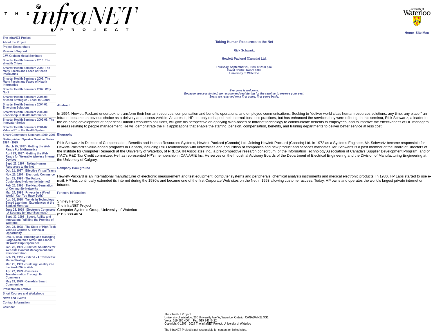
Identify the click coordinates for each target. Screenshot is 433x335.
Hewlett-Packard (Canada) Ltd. (244, 58)
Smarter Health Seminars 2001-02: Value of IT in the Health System (25, 129)
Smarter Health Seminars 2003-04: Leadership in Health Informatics (25, 114)
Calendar (9, 307)
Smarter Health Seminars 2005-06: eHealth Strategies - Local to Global (26, 98)
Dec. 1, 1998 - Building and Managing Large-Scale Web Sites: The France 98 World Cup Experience (30, 240)
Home (409, 32)
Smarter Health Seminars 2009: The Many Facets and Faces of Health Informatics (26, 71)
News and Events (14, 298)
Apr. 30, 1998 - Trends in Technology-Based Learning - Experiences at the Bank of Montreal (30, 202)
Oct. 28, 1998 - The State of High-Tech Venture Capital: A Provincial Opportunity (31, 230)
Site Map (422, 32)
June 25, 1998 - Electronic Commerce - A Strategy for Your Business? (30, 211)
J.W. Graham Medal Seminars (22, 55)
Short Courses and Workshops (23, 293)
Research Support (15, 51)
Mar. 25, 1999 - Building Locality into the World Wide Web (30, 266)
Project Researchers (16, 46)
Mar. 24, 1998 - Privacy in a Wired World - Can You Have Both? (28, 194)
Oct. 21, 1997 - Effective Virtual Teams (31, 170)
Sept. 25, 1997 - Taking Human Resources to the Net (26, 165)
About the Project (14, 42)
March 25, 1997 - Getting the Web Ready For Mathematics (28, 148)
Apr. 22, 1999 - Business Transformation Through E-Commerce (24, 274)
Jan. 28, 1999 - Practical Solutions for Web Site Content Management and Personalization (30, 250)
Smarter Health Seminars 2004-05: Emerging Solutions (25, 106)
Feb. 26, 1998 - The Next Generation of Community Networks (29, 187)
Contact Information (16, 302)
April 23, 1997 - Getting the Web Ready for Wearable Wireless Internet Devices (30, 156)
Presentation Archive (17, 289)
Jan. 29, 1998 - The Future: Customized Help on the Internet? (28, 180)
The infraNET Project (17, 37)
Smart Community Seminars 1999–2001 (29, 134)
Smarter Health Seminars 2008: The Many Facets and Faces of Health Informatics (26, 81)
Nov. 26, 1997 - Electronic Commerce (30, 174)
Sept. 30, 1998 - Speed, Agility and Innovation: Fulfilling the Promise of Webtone (30, 219)
